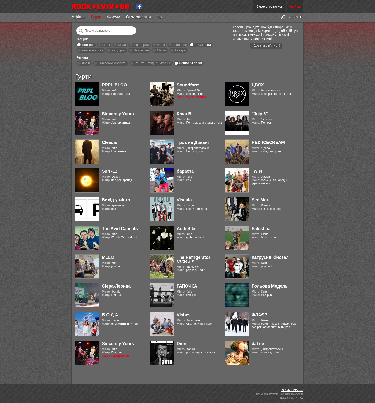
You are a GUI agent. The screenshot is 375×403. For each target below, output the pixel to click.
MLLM (108, 257)
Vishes (184, 314)
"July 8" (260, 113)
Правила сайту (288, 398)
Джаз (122, 45)
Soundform (188, 85)
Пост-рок (180, 45)
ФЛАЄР (259, 314)
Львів (86, 63)
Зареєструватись (269, 6)
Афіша (78, 17)
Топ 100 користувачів (291, 394)
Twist (257, 171)
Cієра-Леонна (116, 286)
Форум (113, 17)
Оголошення (138, 17)
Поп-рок (88, 45)
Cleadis (109, 142)
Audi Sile (186, 228)
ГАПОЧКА (187, 286)
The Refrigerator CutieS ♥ (193, 259)
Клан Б (184, 113)
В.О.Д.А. (110, 314)
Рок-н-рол (141, 45)
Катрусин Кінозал (270, 257)
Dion (181, 343)
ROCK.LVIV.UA (292, 390)
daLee (258, 343)
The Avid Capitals (120, 228)
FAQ (301, 398)
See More (261, 200)
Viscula (184, 200)
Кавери (180, 50)
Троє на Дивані (193, 142)
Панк (106, 45)
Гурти (95, 17)
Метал (162, 50)
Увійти (295, 6)
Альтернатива (92, 50)
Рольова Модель (270, 286)
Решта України (190, 63)
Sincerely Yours (118, 113)
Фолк (161, 45)
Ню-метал (141, 50)
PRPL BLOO (114, 85)
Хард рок (118, 50)
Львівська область (112, 63)
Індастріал (203, 45)
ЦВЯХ (258, 85)
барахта (185, 171)
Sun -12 (109, 171)
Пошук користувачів (267, 394)
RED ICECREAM (268, 142)
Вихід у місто (116, 200)
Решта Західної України (152, 63)
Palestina (261, 228)
